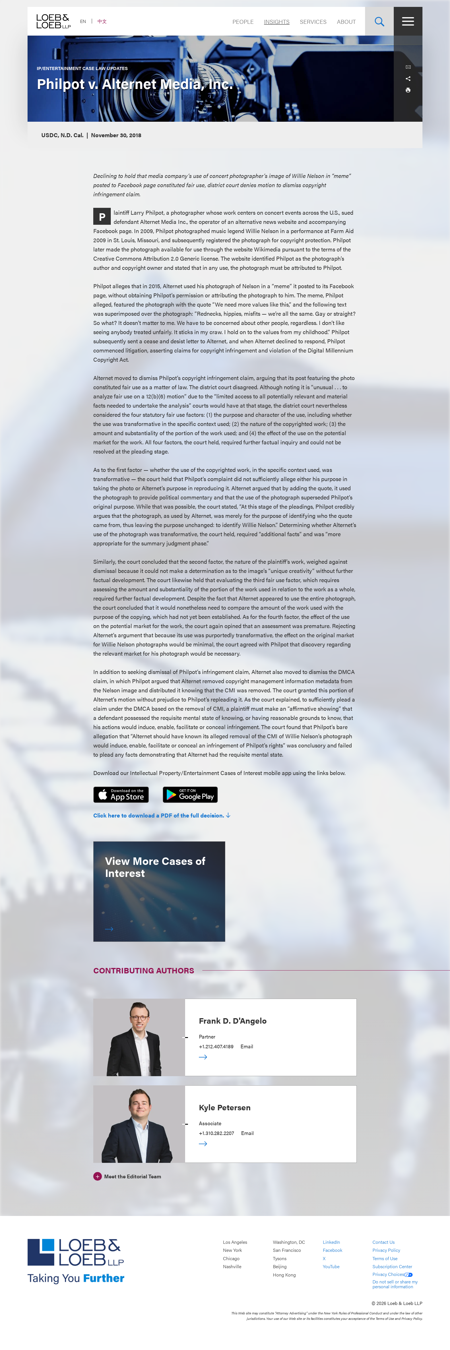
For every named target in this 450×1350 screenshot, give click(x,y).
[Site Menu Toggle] (408, 21)
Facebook (332, 1250)
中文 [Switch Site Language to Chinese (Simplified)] (102, 21)
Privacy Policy (386, 1250)
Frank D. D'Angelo (233, 1020)
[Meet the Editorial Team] (127, 1175)
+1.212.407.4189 (216, 1046)
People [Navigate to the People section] (243, 21)
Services (313, 21)
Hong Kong (284, 1274)
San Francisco (287, 1250)
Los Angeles (235, 1242)
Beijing (280, 1266)
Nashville (232, 1266)
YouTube (331, 1266)
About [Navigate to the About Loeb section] (346, 21)
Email (246, 1046)
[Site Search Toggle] (379, 21)
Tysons (279, 1258)
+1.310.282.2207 (216, 1132)
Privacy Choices (393, 1274)
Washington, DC (289, 1242)
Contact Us (384, 1242)
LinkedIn (331, 1242)
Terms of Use (385, 1258)
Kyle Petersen (225, 1107)
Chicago (231, 1258)
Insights (277, 21)
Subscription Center (392, 1266)
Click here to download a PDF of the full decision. (158, 815)
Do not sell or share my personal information (395, 1284)
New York (232, 1250)
